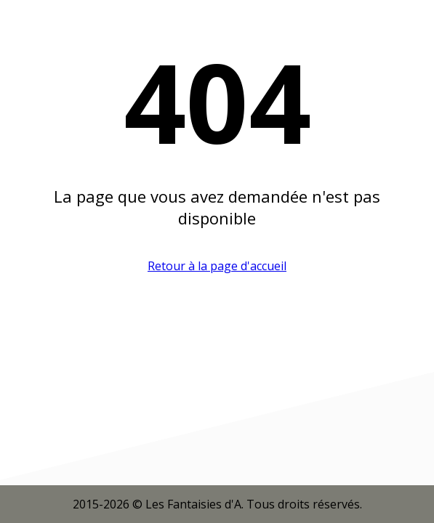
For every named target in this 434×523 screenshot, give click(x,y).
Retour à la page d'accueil (217, 266)
